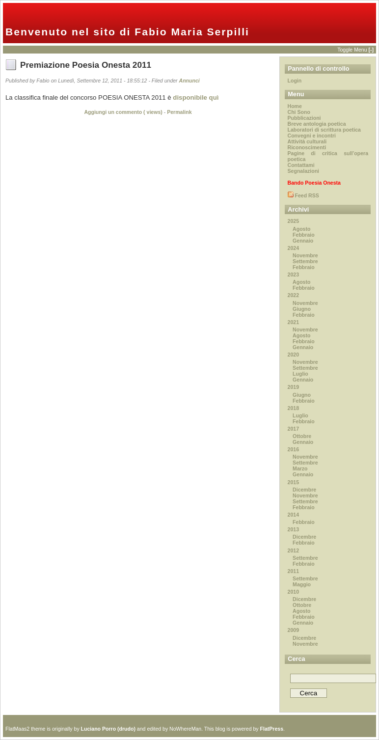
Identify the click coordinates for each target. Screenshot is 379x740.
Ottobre (302, 436)
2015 (293, 482)
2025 (293, 221)
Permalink (179, 112)
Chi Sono (299, 112)
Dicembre (304, 490)
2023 (293, 274)
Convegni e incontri (312, 135)
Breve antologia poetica (317, 124)
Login (295, 80)
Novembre (305, 255)
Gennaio (303, 241)
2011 (293, 571)
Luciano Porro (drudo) (108, 729)
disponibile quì (195, 97)
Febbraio (304, 235)
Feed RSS (306, 195)
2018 (293, 408)
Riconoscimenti (307, 147)
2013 (293, 529)
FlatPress (272, 729)
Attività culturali (307, 141)
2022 (293, 295)
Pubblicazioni (304, 118)
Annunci (189, 80)
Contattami (301, 165)
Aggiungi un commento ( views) (123, 112)
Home (295, 106)
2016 (293, 449)
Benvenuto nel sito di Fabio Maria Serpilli (127, 31)
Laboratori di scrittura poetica (324, 130)
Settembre (305, 261)
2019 (293, 387)
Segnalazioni (303, 171)
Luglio (300, 374)
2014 (293, 515)
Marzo (300, 468)
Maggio (302, 584)
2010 (293, 592)
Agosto (301, 229)
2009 (293, 630)
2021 (293, 322)
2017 (293, 429)
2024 (293, 248)
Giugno (302, 309)
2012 (293, 550)
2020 (293, 354)
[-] (371, 50)
